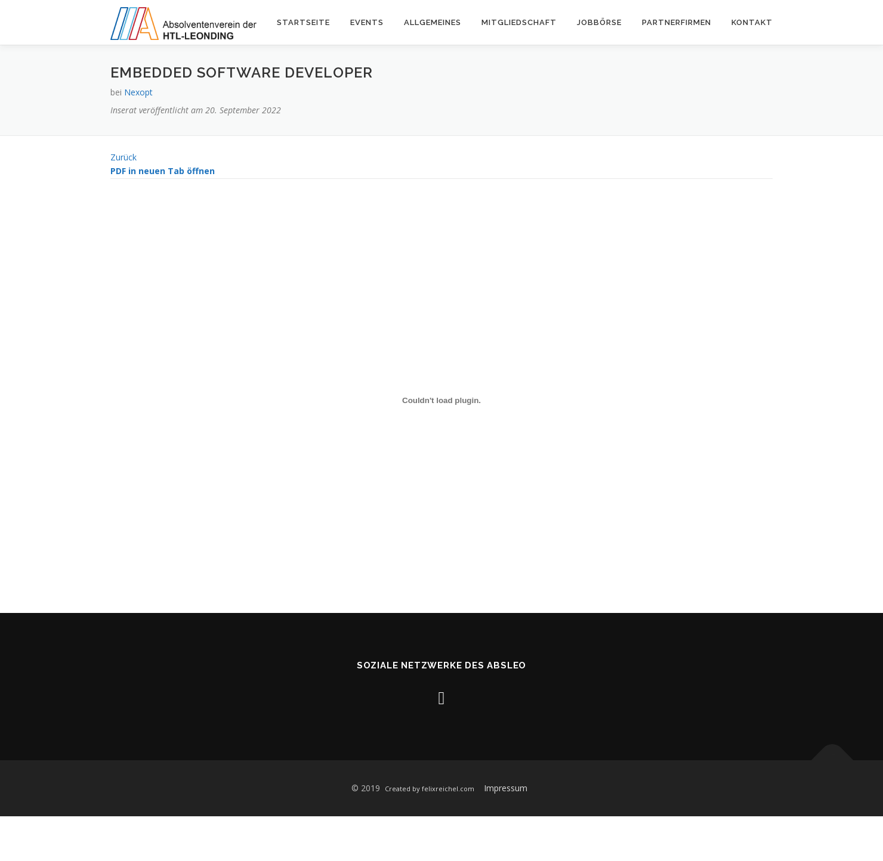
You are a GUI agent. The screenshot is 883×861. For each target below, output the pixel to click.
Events (367, 22)
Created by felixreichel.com (429, 788)
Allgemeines (432, 22)
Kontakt (752, 22)
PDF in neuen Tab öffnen (162, 170)
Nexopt (138, 92)
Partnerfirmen (676, 22)
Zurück (123, 157)
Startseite (303, 22)
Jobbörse (599, 22)
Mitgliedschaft (519, 22)
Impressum (505, 788)
